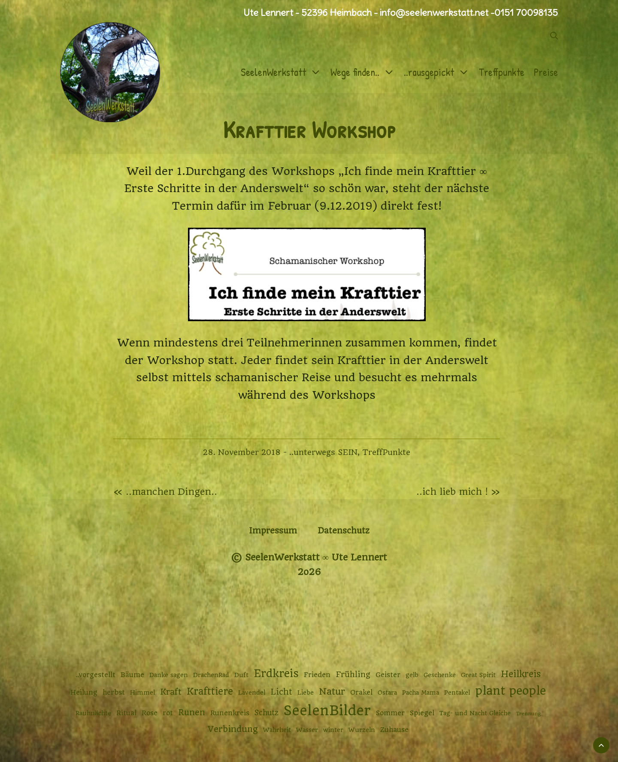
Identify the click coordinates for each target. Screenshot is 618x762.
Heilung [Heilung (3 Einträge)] (83, 692)
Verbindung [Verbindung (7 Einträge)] (233, 729)
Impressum (273, 531)
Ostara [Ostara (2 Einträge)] (387, 692)
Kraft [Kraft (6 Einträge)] (171, 692)
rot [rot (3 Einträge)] (168, 713)
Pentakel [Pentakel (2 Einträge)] (457, 692)
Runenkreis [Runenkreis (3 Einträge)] (229, 713)
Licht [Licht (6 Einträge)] (281, 692)
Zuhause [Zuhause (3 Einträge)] (394, 730)
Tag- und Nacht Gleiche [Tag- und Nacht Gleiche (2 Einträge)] (475, 713)
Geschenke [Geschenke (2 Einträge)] (440, 675)
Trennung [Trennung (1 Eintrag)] (528, 714)
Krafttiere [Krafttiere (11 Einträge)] (210, 691)
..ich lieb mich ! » (458, 491)
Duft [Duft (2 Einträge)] (241, 675)
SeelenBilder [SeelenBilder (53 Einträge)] (327, 711)
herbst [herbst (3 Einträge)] (114, 692)
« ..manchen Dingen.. (165, 491)
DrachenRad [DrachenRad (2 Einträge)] (211, 675)
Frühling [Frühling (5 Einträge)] (353, 674)
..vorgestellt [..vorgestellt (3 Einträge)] (95, 675)
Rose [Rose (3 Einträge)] (150, 713)
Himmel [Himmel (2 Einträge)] (142, 692)
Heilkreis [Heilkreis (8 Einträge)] (521, 674)
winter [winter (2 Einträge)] (333, 729)
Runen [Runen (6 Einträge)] (191, 712)
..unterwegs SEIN (323, 452)
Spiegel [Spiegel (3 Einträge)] (422, 713)
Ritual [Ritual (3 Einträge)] (126, 713)
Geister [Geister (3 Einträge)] (388, 675)
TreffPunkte (386, 452)
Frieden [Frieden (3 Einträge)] (317, 675)
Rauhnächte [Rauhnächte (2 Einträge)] (93, 713)
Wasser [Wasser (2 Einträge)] (307, 729)
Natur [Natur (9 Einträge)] (332, 691)
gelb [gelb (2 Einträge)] (412, 675)
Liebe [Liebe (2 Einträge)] (305, 692)
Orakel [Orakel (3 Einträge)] (361, 692)
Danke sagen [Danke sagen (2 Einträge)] (168, 675)
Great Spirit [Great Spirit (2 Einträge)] (478, 675)
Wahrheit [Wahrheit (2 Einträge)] (277, 729)
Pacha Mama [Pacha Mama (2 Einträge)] (420, 692)
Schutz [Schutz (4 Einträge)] (266, 712)
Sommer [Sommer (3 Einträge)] (390, 713)
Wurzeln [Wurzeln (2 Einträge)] (361, 729)
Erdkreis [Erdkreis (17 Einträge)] (276, 673)
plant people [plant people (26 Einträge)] (510, 691)
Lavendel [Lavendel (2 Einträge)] (251, 692)
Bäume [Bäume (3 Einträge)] (132, 675)
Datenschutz (344, 531)
